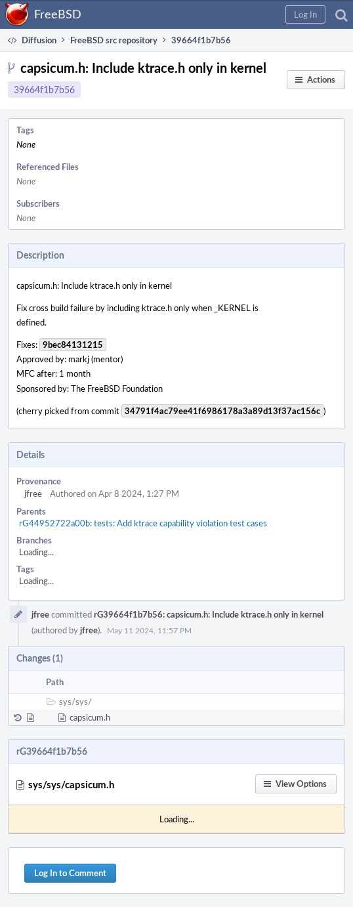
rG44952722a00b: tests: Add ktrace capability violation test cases (143, 523)
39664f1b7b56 (44, 89)
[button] (305, 14)
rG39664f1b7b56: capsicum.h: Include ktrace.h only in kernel (208, 614)
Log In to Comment (70, 873)
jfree (33, 493)
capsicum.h (90, 717)
